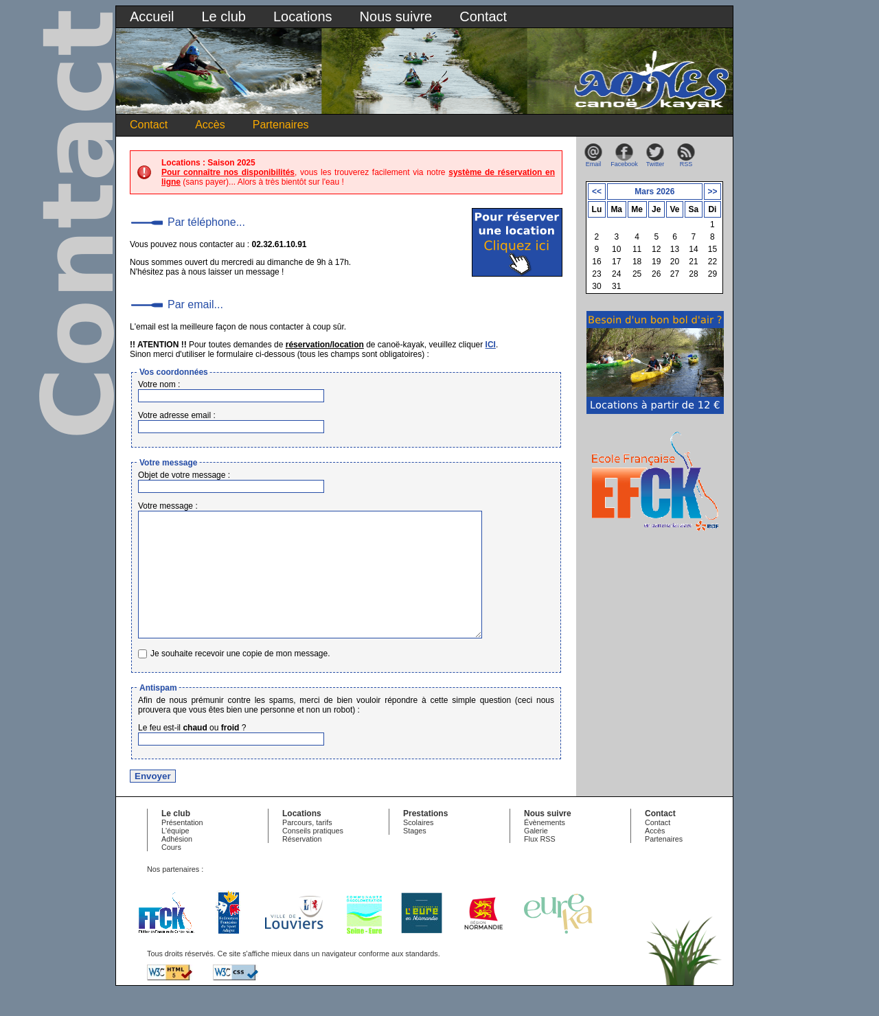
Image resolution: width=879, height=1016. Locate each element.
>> (712, 191)
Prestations (425, 838)
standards (421, 978)
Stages (414, 855)
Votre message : (168, 506)
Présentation (182, 847)
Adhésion (176, 863)
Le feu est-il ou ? (192, 752)
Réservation (302, 863)
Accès (210, 124)
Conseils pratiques (312, 855)
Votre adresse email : (177, 415)
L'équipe (175, 855)
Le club (223, 16)
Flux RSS (540, 863)
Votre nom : (159, 384)
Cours (171, 872)
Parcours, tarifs (307, 847)
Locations (302, 16)
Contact (483, 16)
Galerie (536, 855)
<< (597, 191)
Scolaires (418, 847)
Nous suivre (396, 16)
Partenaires (281, 124)
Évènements (544, 847)
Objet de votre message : (184, 475)
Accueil (152, 16)
